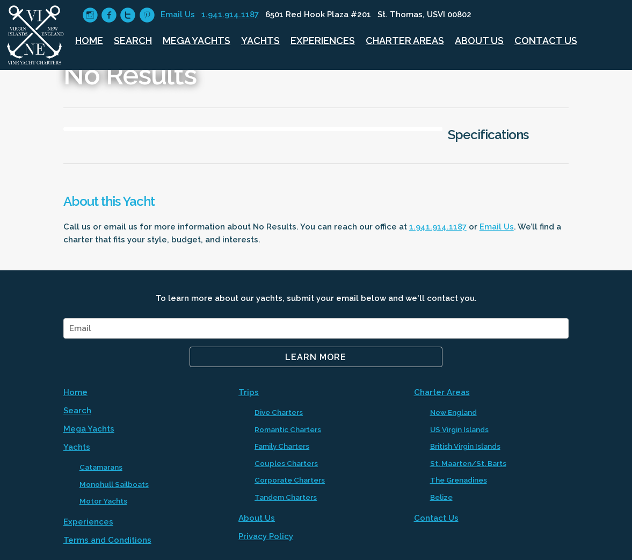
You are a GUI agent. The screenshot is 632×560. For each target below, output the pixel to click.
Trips (248, 392)
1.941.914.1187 (230, 14)
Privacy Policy (265, 536)
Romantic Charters (288, 429)
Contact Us (545, 40)
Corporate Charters (290, 480)
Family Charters (282, 446)
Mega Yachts (196, 40)
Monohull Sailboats (114, 484)
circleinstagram (90, 15)
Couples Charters (286, 463)
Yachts (260, 40)
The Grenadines (458, 480)
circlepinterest (147, 15)
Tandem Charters (286, 497)
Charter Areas (405, 40)
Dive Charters (279, 412)
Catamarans (100, 467)
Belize (441, 497)
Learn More (315, 357)
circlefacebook (108, 15)
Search (133, 40)
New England (453, 412)
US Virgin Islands (459, 429)
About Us (479, 40)
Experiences (322, 40)
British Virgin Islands (465, 446)
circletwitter (127, 15)
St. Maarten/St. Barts (468, 463)
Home (89, 40)
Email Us (178, 14)
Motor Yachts (103, 501)
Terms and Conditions (107, 540)
